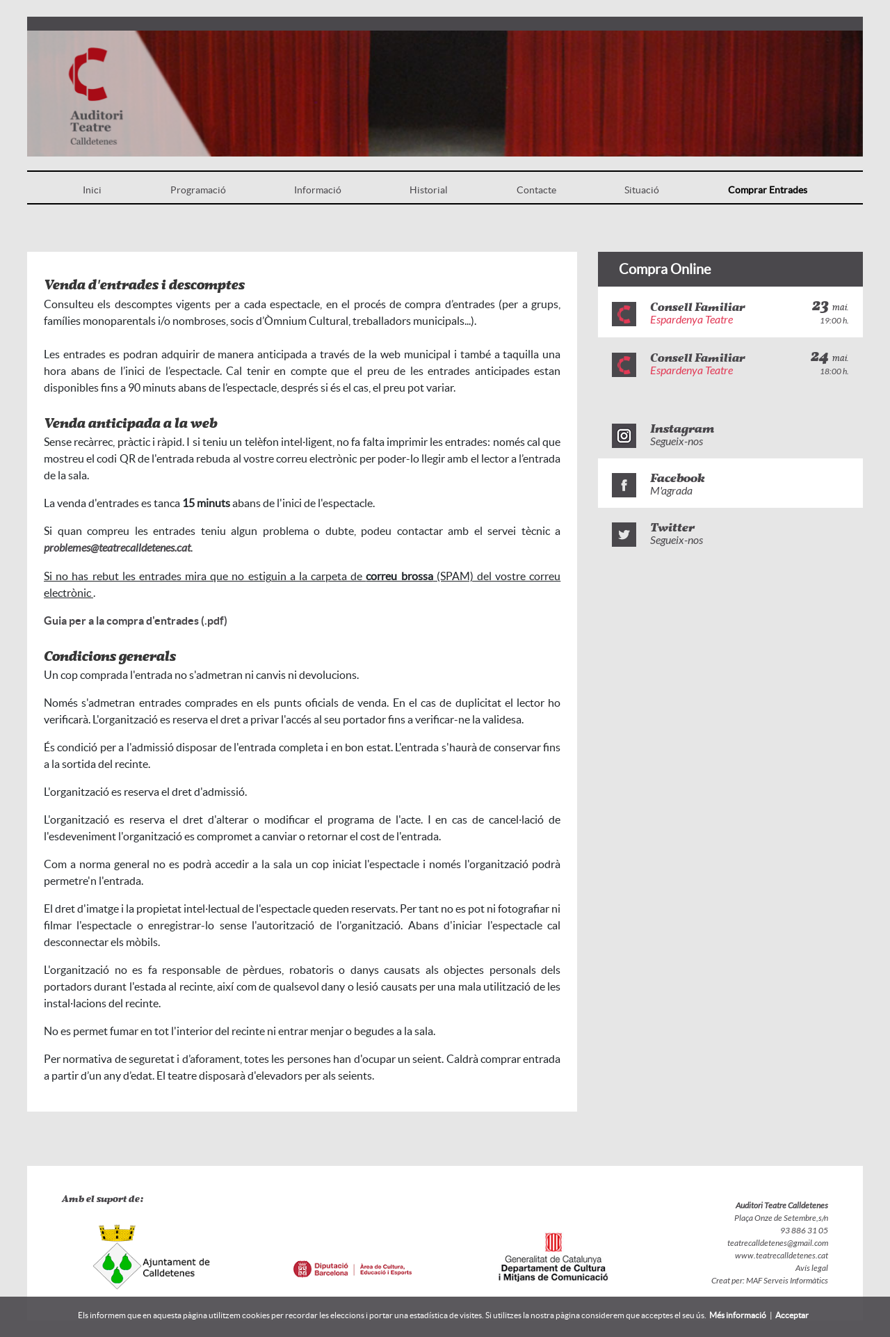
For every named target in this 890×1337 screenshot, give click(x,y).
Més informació (737, 1315)
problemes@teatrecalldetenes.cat (117, 547)
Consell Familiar (697, 308)
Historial (429, 189)
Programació (198, 189)
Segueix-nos (676, 441)
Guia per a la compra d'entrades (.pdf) (135, 620)
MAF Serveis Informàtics (786, 1281)
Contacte (536, 189)
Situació (641, 189)
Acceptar (792, 1315)
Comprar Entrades (767, 189)
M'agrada (671, 490)
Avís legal (811, 1268)
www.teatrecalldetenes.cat (781, 1255)
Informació (317, 189)
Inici (92, 189)
